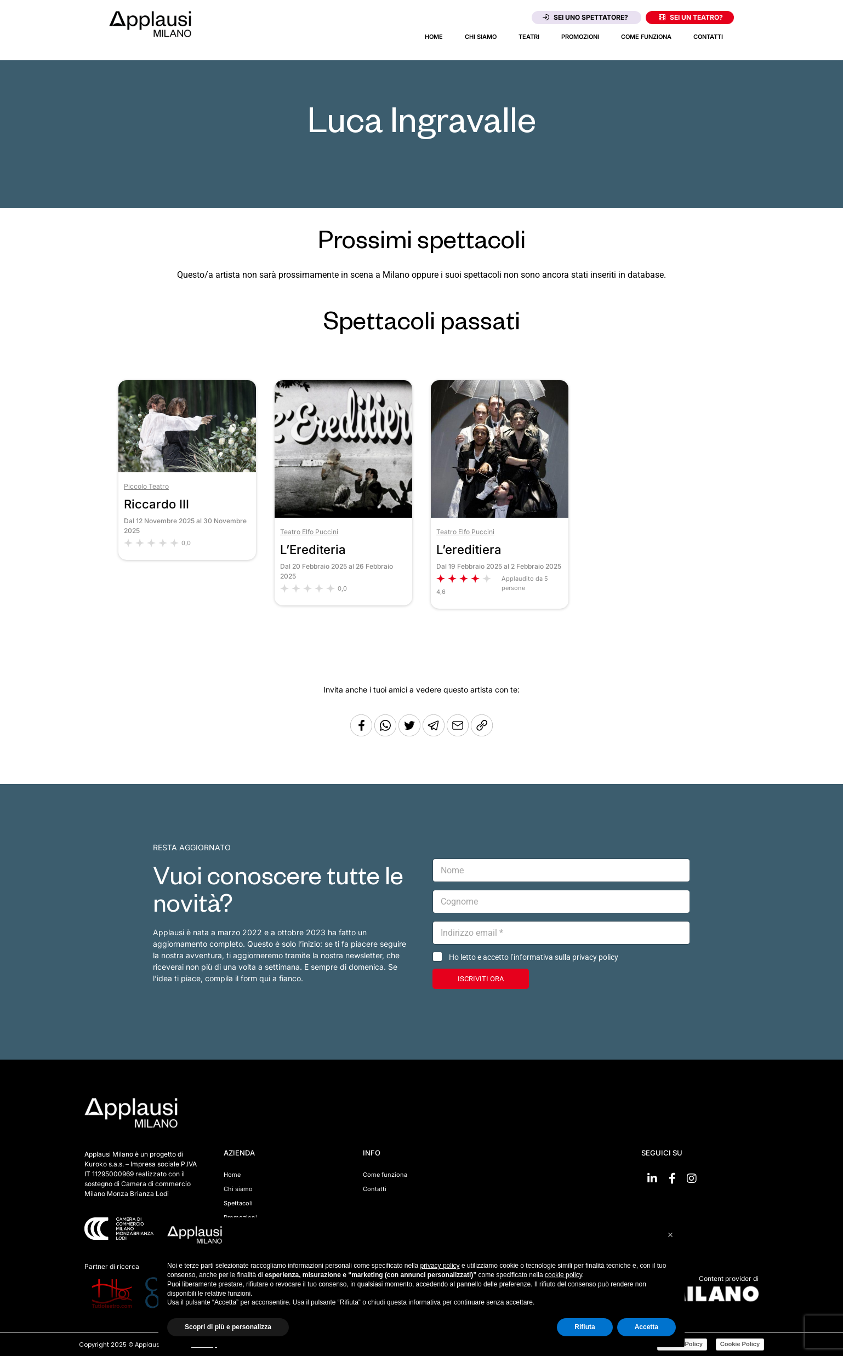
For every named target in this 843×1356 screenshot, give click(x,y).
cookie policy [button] (563, 1275)
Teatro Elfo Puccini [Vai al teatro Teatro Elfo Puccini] (309, 532)
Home (434, 37)
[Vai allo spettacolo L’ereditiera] (499, 515)
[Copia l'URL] (459, 733)
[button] (670, 1235)
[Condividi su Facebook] (361, 733)
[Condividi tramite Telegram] (435, 733)
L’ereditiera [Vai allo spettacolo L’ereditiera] (469, 549)
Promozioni (580, 37)
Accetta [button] (646, 1327)
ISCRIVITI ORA (481, 979)
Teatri (529, 37)
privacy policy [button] (440, 1265)
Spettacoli (238, 1203)
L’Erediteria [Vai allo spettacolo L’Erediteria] (313, 549)
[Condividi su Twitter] (410, 733)
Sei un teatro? (691, 17)
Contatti (708, 37)
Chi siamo (481, 37)
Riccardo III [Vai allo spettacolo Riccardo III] (156, 504)
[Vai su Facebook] (672, 1178)
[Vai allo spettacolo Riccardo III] (187, 469)
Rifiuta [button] (584, 1327)
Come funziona (646, 37)
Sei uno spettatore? (585, 17)
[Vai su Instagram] (691, 1178)
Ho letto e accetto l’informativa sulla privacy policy (533, 957)
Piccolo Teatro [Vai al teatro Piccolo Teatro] (146, 486)
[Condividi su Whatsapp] (386, 733)
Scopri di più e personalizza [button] (228, 1327)
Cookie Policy (740, 1344)
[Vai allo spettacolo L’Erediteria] (343, 515)
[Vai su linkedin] (652, 1178)
